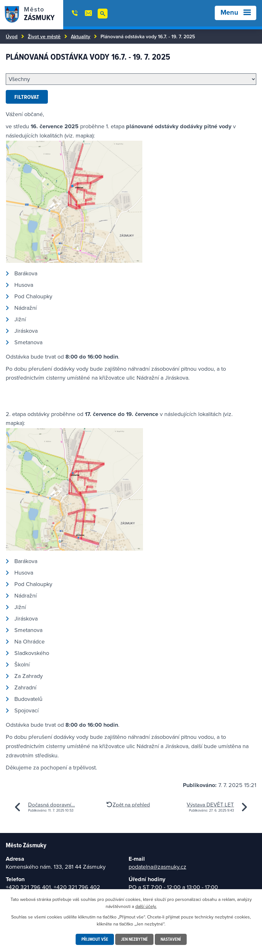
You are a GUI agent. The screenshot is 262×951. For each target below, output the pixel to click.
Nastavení (171, 939)
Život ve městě (44, 36)
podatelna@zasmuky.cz (157, 867)
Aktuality (80, 36)
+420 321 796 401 (28, 887)
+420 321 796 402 (77, 887)
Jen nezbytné (134, 939)
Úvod (12, 36)
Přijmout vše (94, 939)
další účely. (146, 906)
